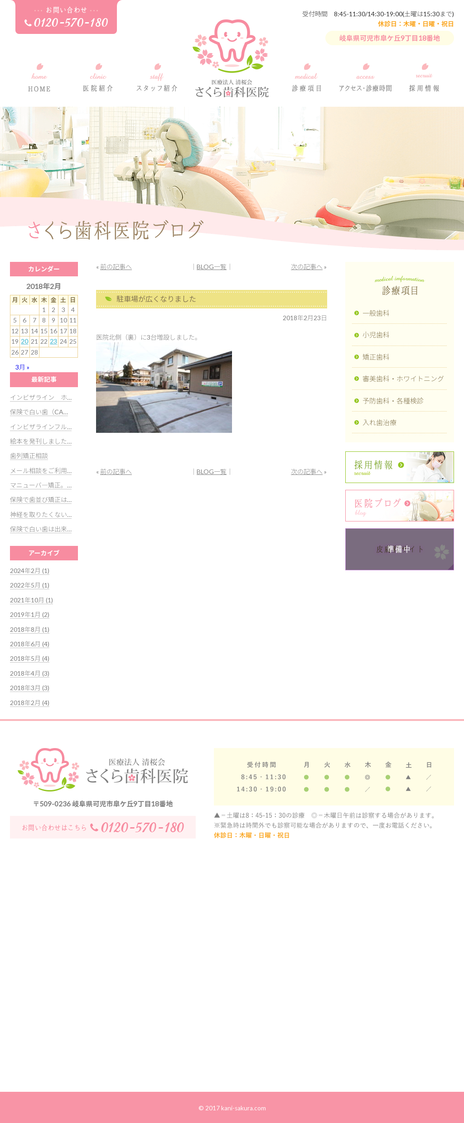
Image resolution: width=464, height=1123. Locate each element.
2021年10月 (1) (31, 600)
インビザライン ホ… (41, 397)
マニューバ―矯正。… (41, 485)
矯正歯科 (376, 357)
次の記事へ (307, 266)
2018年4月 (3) (29, 673)
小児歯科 (376, 335)
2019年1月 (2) (29, 614)
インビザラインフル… (41, 427)
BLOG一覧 (212, 266)
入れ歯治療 (379, 422)
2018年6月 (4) (29, 644)
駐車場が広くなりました (156, 298)
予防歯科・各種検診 (393, 401)
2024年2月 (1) (29, 570)
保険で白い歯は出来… (41, 529)
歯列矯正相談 (29, 456)
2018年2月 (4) (29, 702)
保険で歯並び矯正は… (41, 499)
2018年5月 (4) (29, 658)
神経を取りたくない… (41, 514)
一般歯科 (376, 313)
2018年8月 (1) (29, 629)
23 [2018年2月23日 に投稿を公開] (53, 341)
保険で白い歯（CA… (39, 412)
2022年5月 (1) (29, 585)
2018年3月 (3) (29, 688)
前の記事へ (116, 266)
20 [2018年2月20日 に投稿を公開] (24, 341)
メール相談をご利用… (41, 470)
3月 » (22, 367)
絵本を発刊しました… (41, 441)
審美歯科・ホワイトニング (403, 378)
